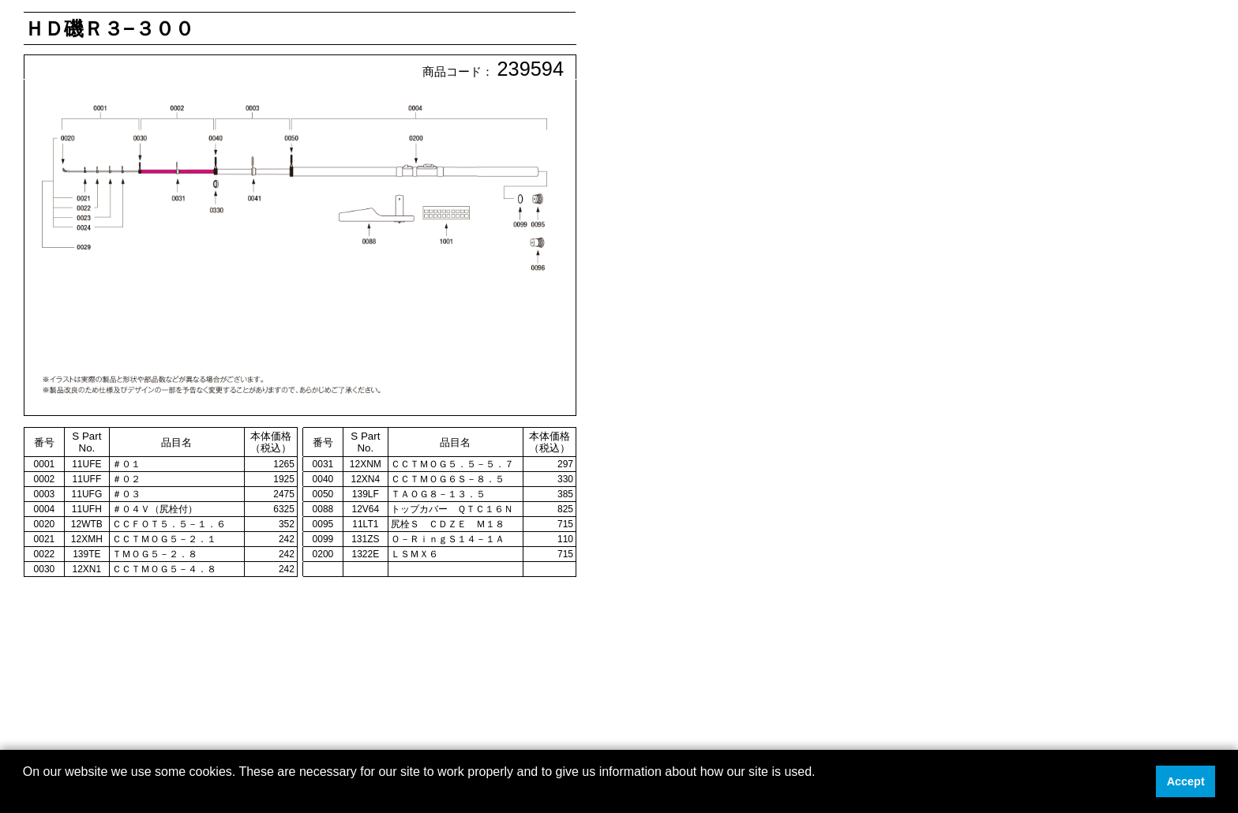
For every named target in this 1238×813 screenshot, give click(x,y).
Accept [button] (1186, 781)
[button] (25, 792)
